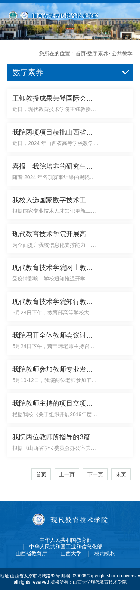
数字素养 (97, 53)
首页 (80, 53)
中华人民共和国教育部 (66, 540)
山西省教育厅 (31, 553)
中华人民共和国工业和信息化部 (65, 547)
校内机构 (104, 553)
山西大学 (70, 553)
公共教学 (122, 53)
